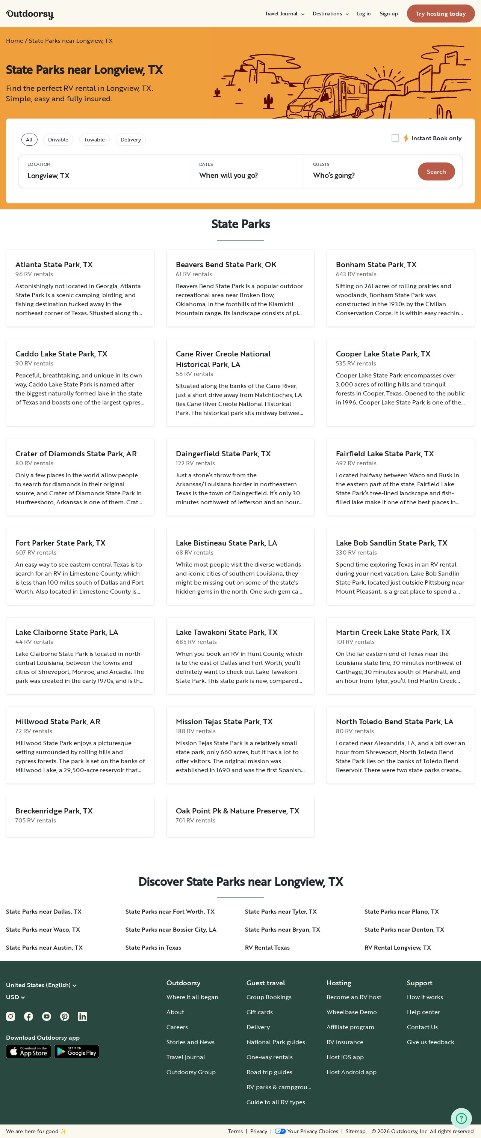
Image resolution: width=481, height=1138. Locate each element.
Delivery (258, 1026)
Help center (423, 1011)
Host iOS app (345, 1056)
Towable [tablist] (94, 139)
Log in (364, 13)
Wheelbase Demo (352, 1011)
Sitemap (356, 1131)
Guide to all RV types (276, 1101)
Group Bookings (269, 996)
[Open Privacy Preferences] (306, 1131)
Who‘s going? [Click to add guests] (334, 170)
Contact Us (422, 1026)
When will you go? (229, 170)
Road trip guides (269, 1071)
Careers (177, 1026)
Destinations (330, 13)
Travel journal (185, 1056)
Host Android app (352, 1071)
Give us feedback (430, 1041)
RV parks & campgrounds (282, 1086)
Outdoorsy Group (191, 1071)
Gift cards (260, 1011)
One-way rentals (270, 1056)
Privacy (258, 1131)
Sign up (389, 13)
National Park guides (276, 1041)
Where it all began (192, 996)
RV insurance (345, 1041)
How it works (425, 996)
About (175, 1011)
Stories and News (190, 1041)
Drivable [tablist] (58, 139)
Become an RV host (354, 996)
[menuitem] (284, 13)
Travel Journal (284, 13)
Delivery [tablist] (131, 139)
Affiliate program (350, 1026)
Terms (235, 1131)
